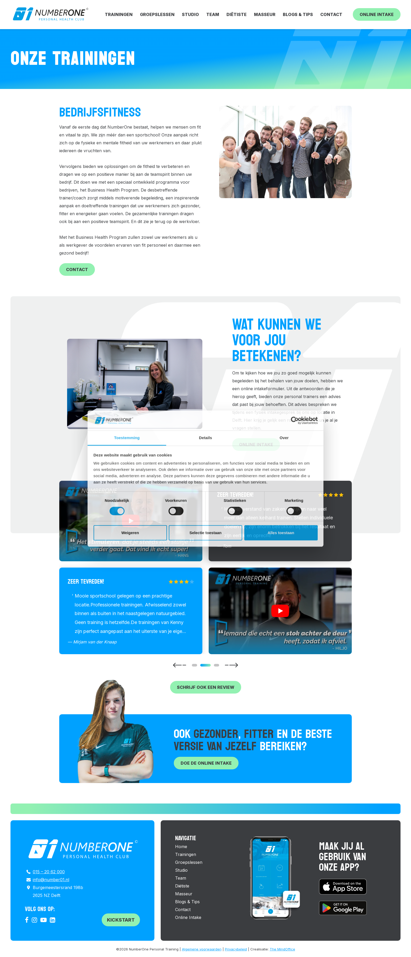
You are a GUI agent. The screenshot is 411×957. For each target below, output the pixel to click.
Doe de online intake (206, 763)
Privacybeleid (236, 949)
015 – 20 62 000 (49, 871)
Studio (190, 14)
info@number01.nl (51, 879)
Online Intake (377, 14)
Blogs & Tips (298, 14)
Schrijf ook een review (205, 687)
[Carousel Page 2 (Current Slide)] (205, 665)
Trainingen (119, 14)
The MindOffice (282, 949)
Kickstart (121, 920)
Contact (331, 14)
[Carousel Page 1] (194, 665)
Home (181, 846)
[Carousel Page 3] (216, 665)
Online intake (256, 444)
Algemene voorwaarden (201, 949)
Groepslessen (157, 14)
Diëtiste (236, 14)
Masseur (264, 14)
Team (212, 14)
